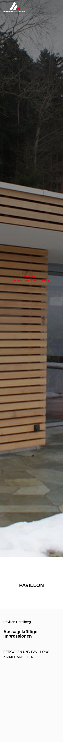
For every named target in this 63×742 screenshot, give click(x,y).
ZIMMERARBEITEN (39, 279)
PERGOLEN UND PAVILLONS (26, 652)
